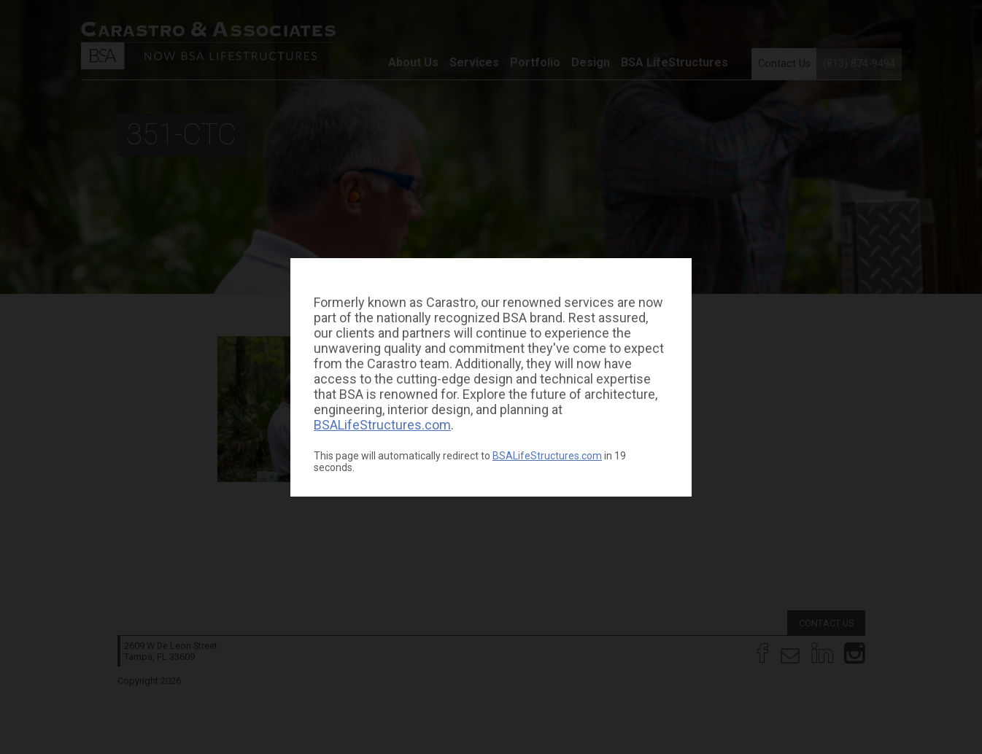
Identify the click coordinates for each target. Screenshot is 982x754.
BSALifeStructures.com (382, 424)
